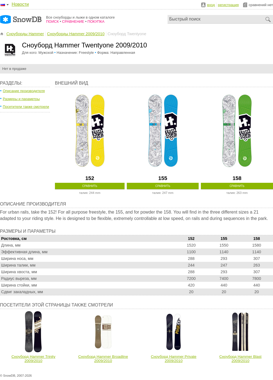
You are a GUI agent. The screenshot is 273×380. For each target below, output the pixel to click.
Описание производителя (24, 91)
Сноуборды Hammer (25, 34)
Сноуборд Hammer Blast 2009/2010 (240, 358)
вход (211, 5)
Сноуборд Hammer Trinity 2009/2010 (33, 358)
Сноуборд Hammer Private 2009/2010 (173, 358)
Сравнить (89, 186)
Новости (20, 4)
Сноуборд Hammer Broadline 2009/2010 (103, 358)
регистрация (228, 5)
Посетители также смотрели (26, 107)
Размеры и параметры (21, 99)
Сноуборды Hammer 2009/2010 (75, 34)
